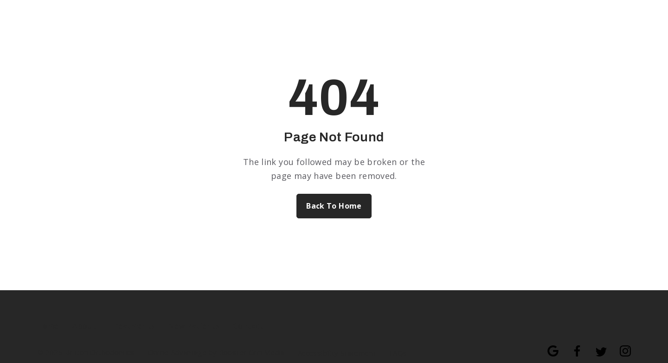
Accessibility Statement (337, 352)
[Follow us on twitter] (596, 346)
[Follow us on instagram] (620, 346)
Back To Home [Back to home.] (333, 206)
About (84, 326)
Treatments (132, 326)
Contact (248, 326)
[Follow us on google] (548, 346)
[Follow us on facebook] (572, 346)
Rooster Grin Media (251, 352)
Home (48, 326)
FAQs (398, 352)
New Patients (193, 326)
